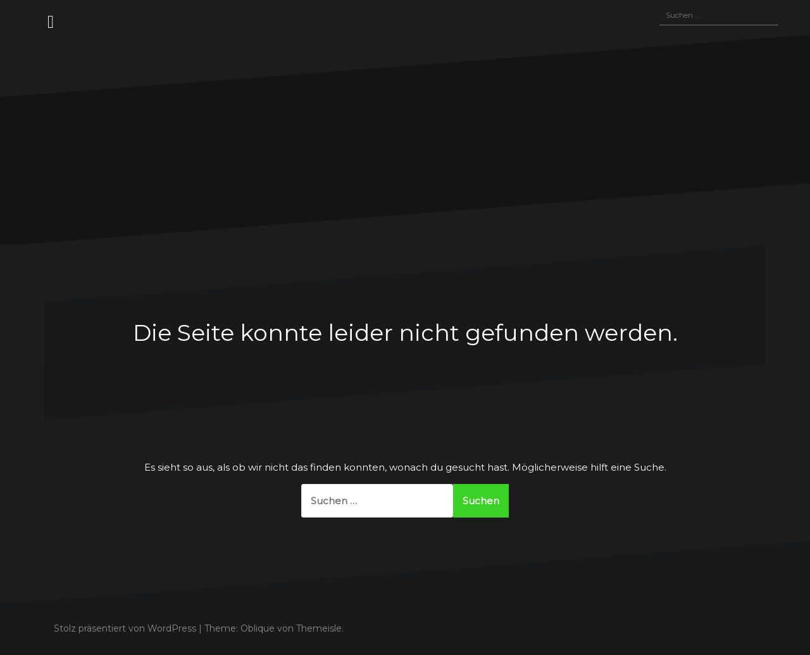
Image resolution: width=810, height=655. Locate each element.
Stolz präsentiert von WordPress (125, 628)
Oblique (257, 628)
